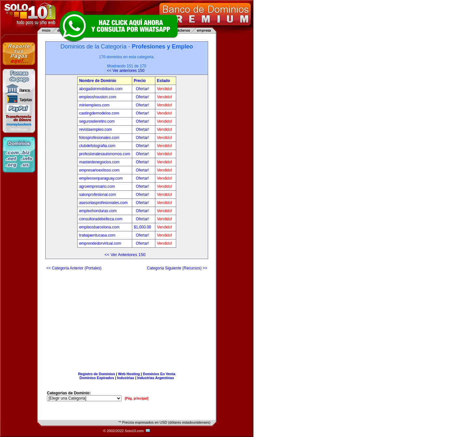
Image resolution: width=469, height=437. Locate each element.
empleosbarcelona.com (99, 227)
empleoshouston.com (97, 97)
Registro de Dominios (96, 374)
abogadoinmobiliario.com (100, 89)
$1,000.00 (143, 227)
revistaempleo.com (95, 129)
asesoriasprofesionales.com (103, 202)
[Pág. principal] (136, 398)
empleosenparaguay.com (101, 178)
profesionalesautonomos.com (104, 154)
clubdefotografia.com (97, 145)
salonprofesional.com (97, 194)
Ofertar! (143, 89)
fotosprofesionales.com (99, 137)
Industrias (126, 378)
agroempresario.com (97, 186)
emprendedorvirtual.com (100, 243)
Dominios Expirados (96, 378)
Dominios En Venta (159, 374)
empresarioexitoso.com (99, 170)
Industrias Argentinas (155, 378)
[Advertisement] (126, 318)
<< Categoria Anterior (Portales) (73, 268)
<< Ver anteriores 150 (125, 70)
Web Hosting (129, 374)
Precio (140, 80)
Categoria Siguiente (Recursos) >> (177, 268)
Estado (163, 80)
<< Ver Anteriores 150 (125, 254)
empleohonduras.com (98, 211)
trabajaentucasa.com (97, 235)
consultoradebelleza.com (100, 219)
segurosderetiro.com (97, 121)
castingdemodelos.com (99, 113)
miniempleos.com (94, 105)
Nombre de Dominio (97, 80)
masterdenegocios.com (99, 162)
